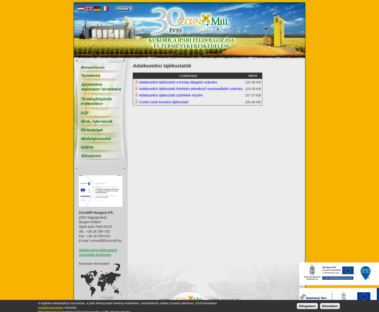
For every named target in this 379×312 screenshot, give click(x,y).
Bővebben (330, 306)
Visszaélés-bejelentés (95, 255)
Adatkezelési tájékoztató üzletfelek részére (171, 95)
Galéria (101, 147)
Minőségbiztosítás (101, 139)
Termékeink (101, 76)
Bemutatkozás (101, 67)
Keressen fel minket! (94, 264)
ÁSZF (101, 113)
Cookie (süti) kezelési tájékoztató (164, 102)
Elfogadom (307, 306)
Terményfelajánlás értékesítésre (101, 102)
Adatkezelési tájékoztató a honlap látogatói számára (178, 82)
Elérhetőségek (101, 130)
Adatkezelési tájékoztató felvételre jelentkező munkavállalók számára (190, 89)
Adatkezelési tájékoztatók (98, 250)
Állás (101, 156)
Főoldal (122, 8)
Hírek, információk (101, 122)
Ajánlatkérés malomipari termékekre (101, 87)
